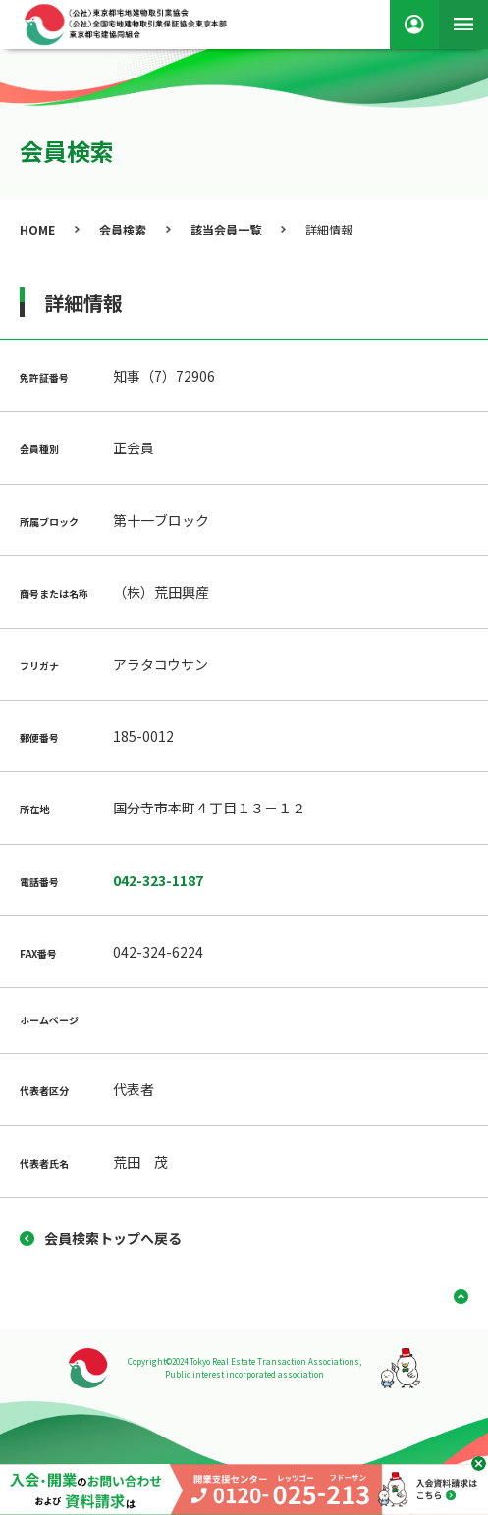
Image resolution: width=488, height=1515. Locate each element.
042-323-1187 (158, 880)
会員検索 (122, 229)
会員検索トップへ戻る (113, 1238)
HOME (37, 229)
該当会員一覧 (225, 229)
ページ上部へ (453, 1296)
